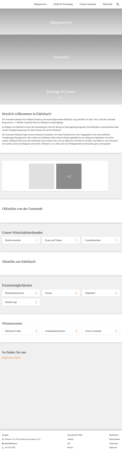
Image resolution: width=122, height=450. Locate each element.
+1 (69, 177)
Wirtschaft (107, 4)
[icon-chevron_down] (60, 98)
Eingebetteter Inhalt (11, 364)
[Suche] (117, 4)
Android (70, 446)
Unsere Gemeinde (87, 4)
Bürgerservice (40, 4)
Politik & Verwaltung (62, 4)
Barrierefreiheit (114, 446)
